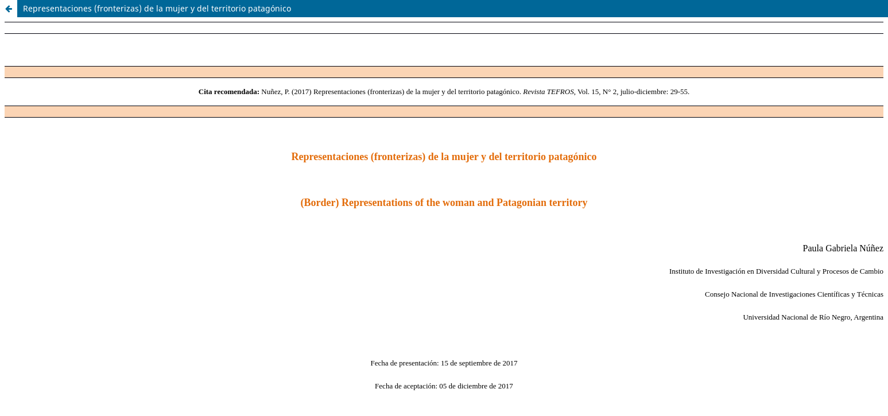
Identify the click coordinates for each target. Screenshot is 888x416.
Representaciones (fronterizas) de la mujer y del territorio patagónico (157, 8)
